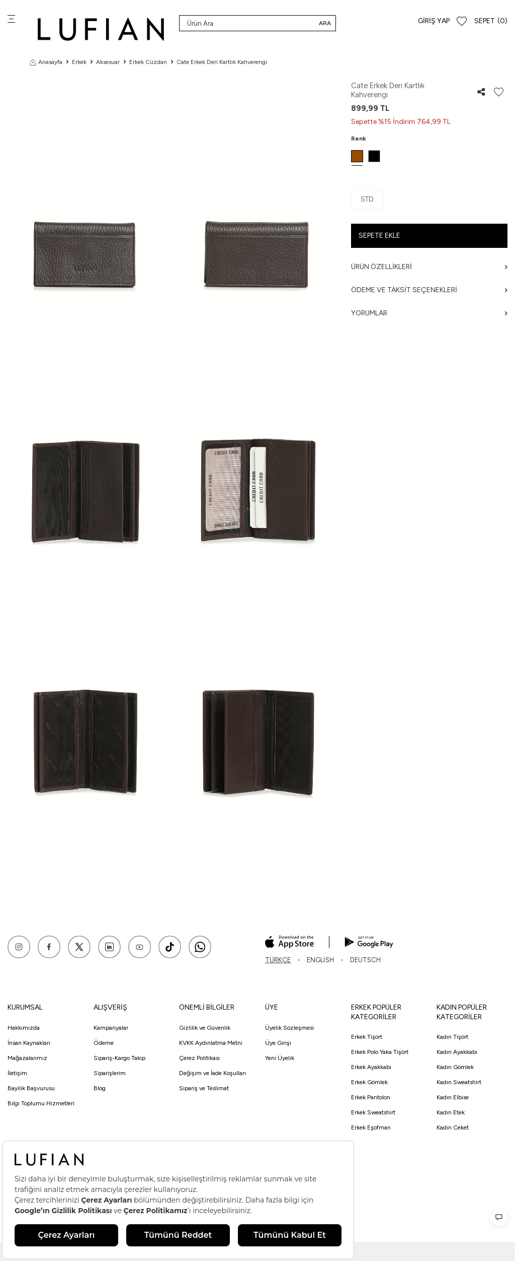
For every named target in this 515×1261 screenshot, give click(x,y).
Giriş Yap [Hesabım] (434, 21)
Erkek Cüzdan (148, 61)
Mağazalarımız (27, 1057)
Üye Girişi (278, 1042)
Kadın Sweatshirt (459, 1082)
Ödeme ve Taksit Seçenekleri (429, 290)
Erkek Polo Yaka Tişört (379, 1051)
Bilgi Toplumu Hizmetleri (41, 1103)
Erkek (79, 61)
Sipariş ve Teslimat (204, 1088)
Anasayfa (46, 61)
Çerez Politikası (199, 1057)
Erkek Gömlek (369, 1082)
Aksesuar (108, 61)
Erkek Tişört (366, 1036)
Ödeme (104, 1042)
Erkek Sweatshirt (373, 1112)
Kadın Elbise (453, 1097)
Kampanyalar (111, 1027)
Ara (325, 23)
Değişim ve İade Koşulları (212, 1073)
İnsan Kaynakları (29, 1042)
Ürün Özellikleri (429, 266)
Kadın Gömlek (455, 1067)
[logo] (101, 29)
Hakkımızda (24, 1027)
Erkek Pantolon (370, 1097)
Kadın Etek (451, 1112)
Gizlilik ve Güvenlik (204, 1027)
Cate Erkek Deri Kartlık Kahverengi (222, 61)
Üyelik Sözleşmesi (289, 1027)
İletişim (17, 1073)
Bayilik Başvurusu (31, 1088)
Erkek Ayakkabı (371, 1067)
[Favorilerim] (462, 21)
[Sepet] (490, 21)
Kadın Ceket (453, 1127)
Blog (100, 1088)
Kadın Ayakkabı (457, 1051)
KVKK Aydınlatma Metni (210, 1042)
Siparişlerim (110, 1073)
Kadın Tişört (452, 1036)
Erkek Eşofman (371, 1127)
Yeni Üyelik (279, 1057)
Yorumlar (429, 313)
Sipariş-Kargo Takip (119, 1057)
